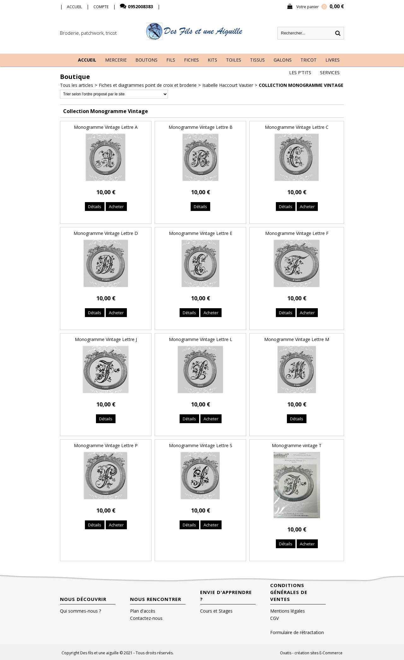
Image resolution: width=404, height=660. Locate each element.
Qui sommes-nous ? (80, 611)
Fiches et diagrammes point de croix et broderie (148, 85)
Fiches (191, 60)
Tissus (257, 60)
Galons (283, 60)
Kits (212, 60)
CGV (274, 618)
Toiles (233, 60)
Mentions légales (287, 611)
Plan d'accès (142, 611)
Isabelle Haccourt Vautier (227, 85)
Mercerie (116, 60)
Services (330, 72)
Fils (170, 60)
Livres (332, 60)
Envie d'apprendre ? (226, 595)
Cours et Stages (216, 611)
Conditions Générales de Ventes (288, 592)
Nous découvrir (83, 599)
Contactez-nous (146, 618)
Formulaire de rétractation (297, 632)
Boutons (146, 60)
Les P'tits (300, 72)
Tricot (308, 60)
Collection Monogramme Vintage (301, 85)
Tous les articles (76, 85)
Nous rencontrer (155, 599)
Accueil (87, 60)
